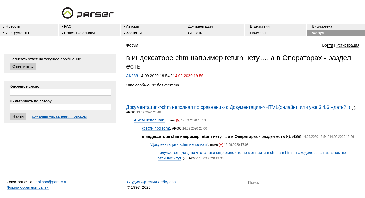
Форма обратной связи (28, 187)
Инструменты (17, 33)
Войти (327, 45)
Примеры (258, 33)
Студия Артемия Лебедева (151, 182)
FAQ (68, 26)
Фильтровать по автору (31, 101)
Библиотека (322, 26)
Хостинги (134, 33)
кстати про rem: (156, 128)
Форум (318, 33)
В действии (260, 26)
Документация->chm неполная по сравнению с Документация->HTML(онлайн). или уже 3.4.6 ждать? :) (238, 107)
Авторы (132, 26)
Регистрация (347, 45)
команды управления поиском (59, 116)
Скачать (195, 33)
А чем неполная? (149, 120)
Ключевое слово (25, 86)
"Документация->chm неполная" (179, 144)
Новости (13, 26)
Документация (200, 26)
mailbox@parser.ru (50, 182)
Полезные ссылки (79, 33)
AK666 (132, 75)
